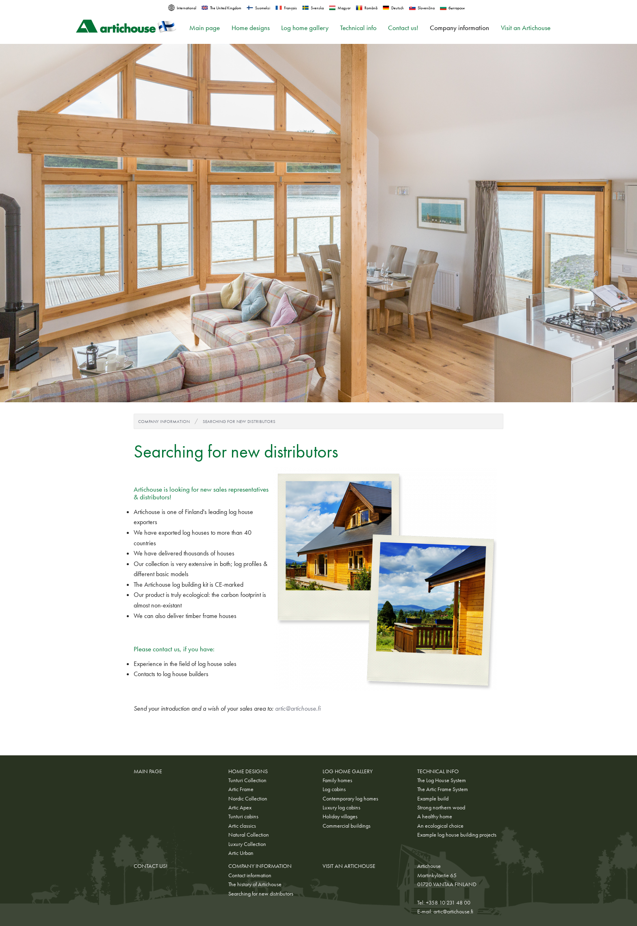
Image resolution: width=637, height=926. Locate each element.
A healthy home (434, 816)
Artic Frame (241, 789)
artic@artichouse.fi (298, 708)
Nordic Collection (247, 798)
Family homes (337, 780)
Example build (432, 798)
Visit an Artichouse (525, 28)
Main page (204, 28)
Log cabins (334, 789)
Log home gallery (305, 28)
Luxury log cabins (341, 807)
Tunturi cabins (243, 816)
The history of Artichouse (255, 884)
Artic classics (242, 825)
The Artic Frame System (442, 789)
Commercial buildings (346, 825)
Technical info (358, 28)
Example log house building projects (456, 834)
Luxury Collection (247, 844)
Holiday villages (340, 816)
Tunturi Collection (247, 780)
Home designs (251, 28)
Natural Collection (248, 834)
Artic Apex (239, 807)
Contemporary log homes (350, 798)
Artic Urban (241, 853)
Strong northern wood (441, 807)
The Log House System (441, 780)
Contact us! (403, 28)
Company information (459, 28)
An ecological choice (440, 825)
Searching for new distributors (239, 421)
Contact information (249, 875)
